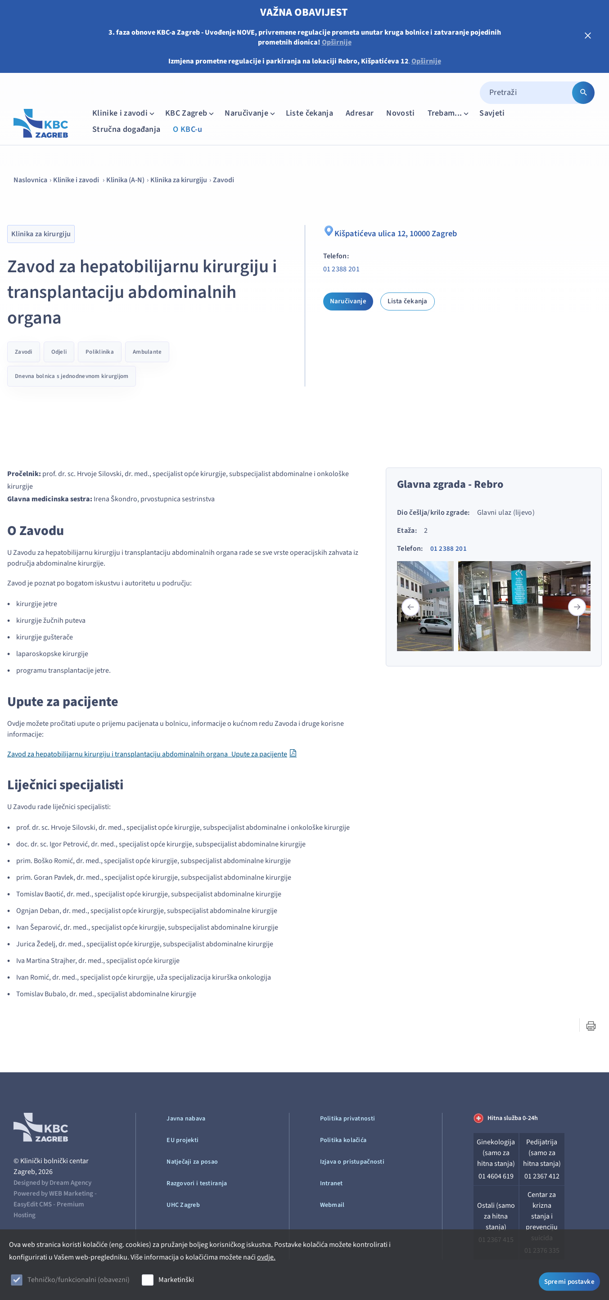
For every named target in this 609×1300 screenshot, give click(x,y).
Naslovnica (30, 180)
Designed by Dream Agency (52, 1183)
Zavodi (223, 180)
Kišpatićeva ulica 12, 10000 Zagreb (394, 232)
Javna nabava (186, 1118)
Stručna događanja (126, 129)
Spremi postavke (569, 1281)
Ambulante (147, 352)
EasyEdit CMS (33, 1204)
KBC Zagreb (190, 113)
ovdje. (266, 1257)
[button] (577, 607)
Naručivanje (251, 113)
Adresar (360, 113)
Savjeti (492, 113)
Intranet (331, 1183)
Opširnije (337, 42)
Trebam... (449, 113)
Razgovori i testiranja (197, 1183)
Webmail (332, 1205)
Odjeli (59, 352)
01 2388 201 (341, 269)
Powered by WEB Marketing (53, 1193)
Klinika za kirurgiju (178, 180)
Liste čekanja (309, 113)
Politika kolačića (343, 1140)
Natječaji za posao (192, 1161)
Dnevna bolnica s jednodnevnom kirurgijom (71, 376)
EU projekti (182, 1140)
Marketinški (176, 1280)
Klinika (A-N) (125, 180)
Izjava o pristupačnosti (352, 1161)
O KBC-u (187, 129)
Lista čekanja (408, 301)
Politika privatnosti (347, 1118)
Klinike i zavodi (124, 113)
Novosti (400, 113)
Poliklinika (100, 352)
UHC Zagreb (183, 1205)
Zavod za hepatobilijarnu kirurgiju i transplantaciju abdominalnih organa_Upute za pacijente (147, 754)
